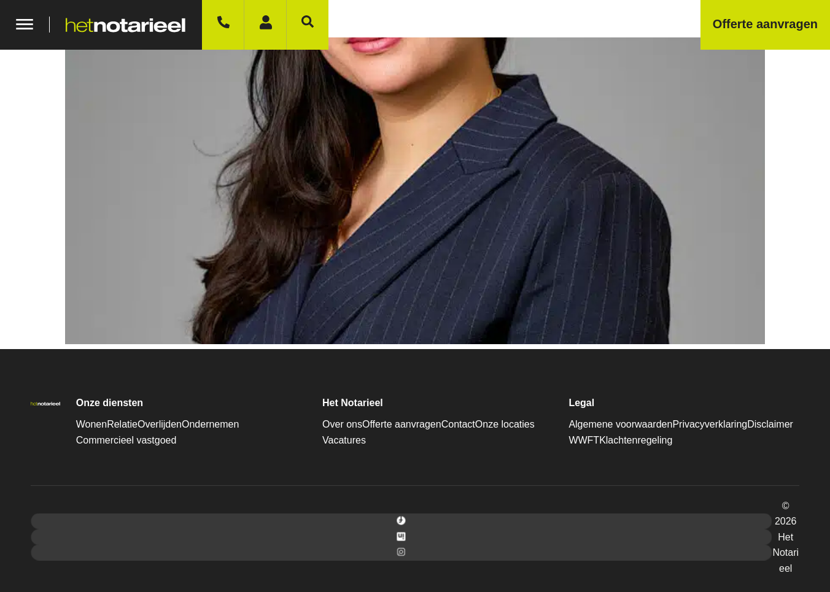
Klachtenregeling (635, 440)
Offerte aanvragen (401, 424)
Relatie (122, 424)
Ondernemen (210, 424)
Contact (458, 424)
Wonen (91, 424)
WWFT (583, 440)
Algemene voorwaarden (620, 424)
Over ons (342, 424)
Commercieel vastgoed (126, 440)
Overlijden (160, 424)
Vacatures (344, 440)
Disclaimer (770, 424)
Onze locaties (505, 424)
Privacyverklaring (709, 424)
